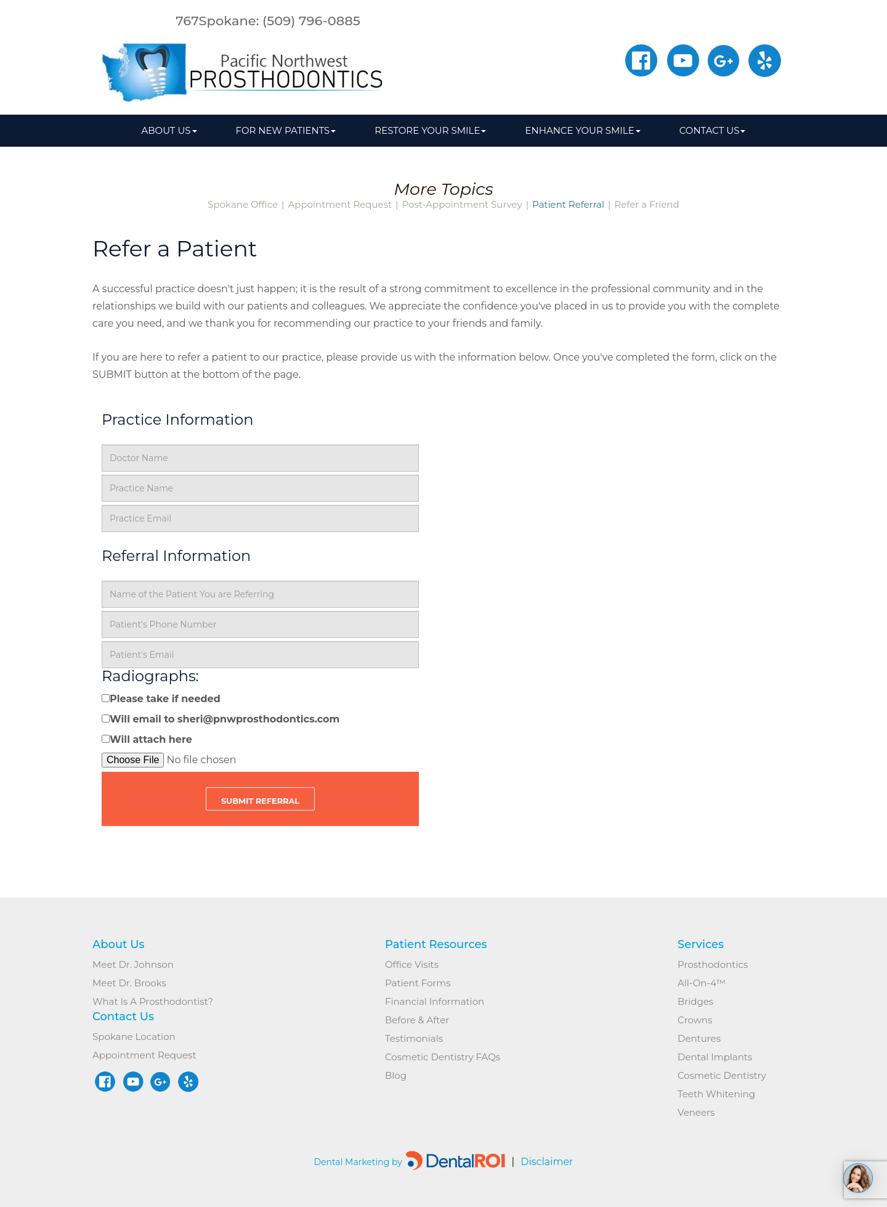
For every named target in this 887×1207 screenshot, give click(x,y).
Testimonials (414, 1038)
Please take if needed (165, 699)
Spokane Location (134, 1036)
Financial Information (434, 1001)
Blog (396, 1075)
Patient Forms (418, 983)
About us (169, 130)
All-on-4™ (702, 983)
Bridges (695, 1001)
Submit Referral (260, 801)
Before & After (417, 1020)
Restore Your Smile (430, 130)
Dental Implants (715, 1057)
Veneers (696, 1112)
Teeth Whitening (716, 1094)
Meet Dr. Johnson (133, 964)
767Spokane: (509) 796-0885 (268, 20)
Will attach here (151, 739)
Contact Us (712, 130)
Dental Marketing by (359, 1162)
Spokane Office (243, 204)
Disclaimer (542, 1162)
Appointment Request (340, 204)
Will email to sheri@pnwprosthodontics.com (224, 719)
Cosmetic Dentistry (722, 1075)
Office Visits (412, 964)
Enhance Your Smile (582, 130)
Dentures (699, 1038)
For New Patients (286, 130)
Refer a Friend (646, 204)
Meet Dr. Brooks (129, 983)
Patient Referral (568, 204)
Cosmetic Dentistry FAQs (442, 1057)
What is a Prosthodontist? (152, 1001)
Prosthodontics (713, 964)
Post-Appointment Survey (462, 204)
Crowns (695, 1020)
